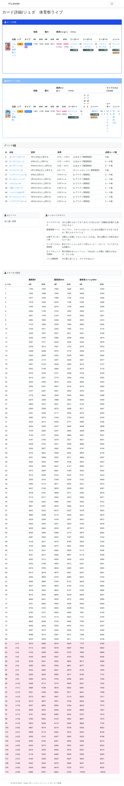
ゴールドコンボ (16, 170)
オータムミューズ (17, 179)
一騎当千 (94, 111)
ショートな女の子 (17, 192)
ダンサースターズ (17, 157)
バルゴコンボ (15, 183)
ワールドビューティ (18, 197)
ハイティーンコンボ (18, 175)
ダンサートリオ (16, 166)
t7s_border (14, 3)
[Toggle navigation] (112, 3)
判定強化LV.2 (114, 117)
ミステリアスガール (18, 201)
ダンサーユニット (17, 161)
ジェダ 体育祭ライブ (14, 50)
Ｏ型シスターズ (16, 188)
